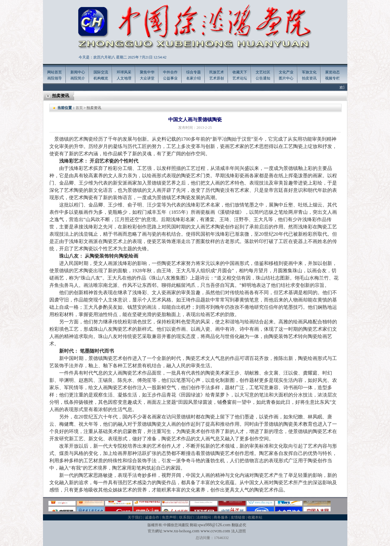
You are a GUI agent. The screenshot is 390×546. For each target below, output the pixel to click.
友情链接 (238, 517)
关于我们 (135, 517)
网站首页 (54, 72)
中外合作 (170, 72)
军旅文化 (309, 72)
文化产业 (286, 72)
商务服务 (221, 517)
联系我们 (186, 517)
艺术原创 (216, 78)
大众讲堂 (147, 78)
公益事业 (170, 78)
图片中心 (286, 78)
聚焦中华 (147, 72)
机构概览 (101, 78)
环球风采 (124, 72)
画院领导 (54, 78)
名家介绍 (193, 78)
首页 (79, 108)
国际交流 (101, 72)
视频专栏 (332, 78)
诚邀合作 (152, 517)
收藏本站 (255, 517)
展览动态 (332, 72)
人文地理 (124, 78)
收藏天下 (239, 72)
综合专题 (193, 72)
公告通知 (263, 78)
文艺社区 (263, 72)
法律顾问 (203, 517)
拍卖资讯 (309, 78)
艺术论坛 (239, 78)
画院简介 (77, 78)
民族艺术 (216, 72)
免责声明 (169, 517)
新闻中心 (77, 72)
